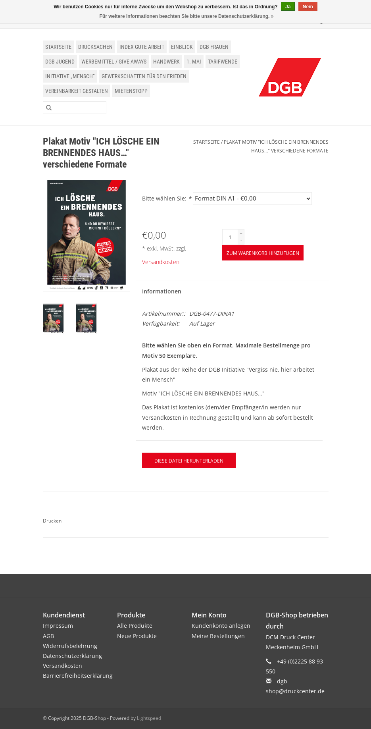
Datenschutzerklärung (72, 656)
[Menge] (230, 237)
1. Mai (193, 61)
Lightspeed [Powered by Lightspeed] (149, 718)
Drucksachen (95, 47)
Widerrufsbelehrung (70, 646)
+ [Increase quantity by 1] (241, 233)
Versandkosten (160, 262)
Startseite (58, 47)
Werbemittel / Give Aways (113, 61)
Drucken (52, 520)
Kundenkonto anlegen (221, 625)
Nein (308, 7)
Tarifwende (222, 61)
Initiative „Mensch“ (70, 76)
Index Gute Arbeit (141, 47)
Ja (287, 7)
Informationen (161, 291)
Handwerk (166, 61)
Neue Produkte (137, 636)
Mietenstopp (131, 91)
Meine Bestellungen (218, 636)
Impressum (58, 625)
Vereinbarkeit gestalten (76, 91)
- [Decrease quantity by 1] (241, 240)
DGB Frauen (214, 47)
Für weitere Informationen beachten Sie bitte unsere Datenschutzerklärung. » (187, 16)
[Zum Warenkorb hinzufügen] (263, 252)
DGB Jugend (60, 61)
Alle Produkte (134, 625)
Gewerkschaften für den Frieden (144, 76)
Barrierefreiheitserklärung (78, 675)
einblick (182, 47)
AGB (48, 636)
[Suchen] (74, 107)
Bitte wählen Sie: (166, 198)
